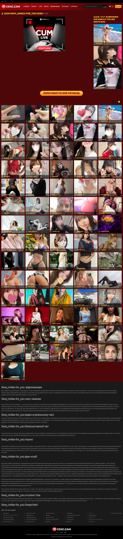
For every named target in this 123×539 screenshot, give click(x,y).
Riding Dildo (70, 517)
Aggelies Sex (29, 515)
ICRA (65, 532)
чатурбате (65, 6)
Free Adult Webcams (31, 519)
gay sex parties (50, 517)
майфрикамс (55, 6)
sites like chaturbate (116, 513)
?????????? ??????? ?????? (10, 515)
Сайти (33, 6)
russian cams (70, 519)
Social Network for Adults (73, 515)
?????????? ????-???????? (96, 519)
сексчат (3, 1)
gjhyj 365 (48, 521)
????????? (91, 521)
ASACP (61, 532)
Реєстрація (118, 6)
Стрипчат (74, 6)
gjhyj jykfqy (69, 513)
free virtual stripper (8, 517)
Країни (46, 6)
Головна (26, 6)
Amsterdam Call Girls (8, 519)
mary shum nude (30, 513)
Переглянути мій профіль (61, 93)
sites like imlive (92, 515)
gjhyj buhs (6, 513)
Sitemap (48, 515)
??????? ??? (92, 517)
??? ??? (90, 513)
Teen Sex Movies (50, 513)
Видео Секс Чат (7, 521)
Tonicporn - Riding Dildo (52, 519)
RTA (57, 532)
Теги (40, 6)
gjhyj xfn (69, 521)
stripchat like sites (31, 517)
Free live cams (30, 521)
